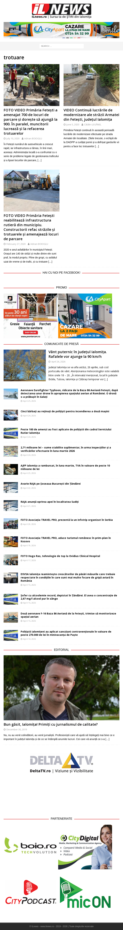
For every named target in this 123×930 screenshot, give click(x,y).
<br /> (61, 794)
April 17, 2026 (29, 560)
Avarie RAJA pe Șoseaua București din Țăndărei (51, 483)
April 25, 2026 (29, 401)
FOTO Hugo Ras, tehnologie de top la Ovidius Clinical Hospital (60, 556)
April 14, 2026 (29, 639)
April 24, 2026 (29, 415)
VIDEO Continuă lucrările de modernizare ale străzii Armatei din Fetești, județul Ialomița (91, 115)
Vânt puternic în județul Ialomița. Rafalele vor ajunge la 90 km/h (77, 354)
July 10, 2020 (12, 138)
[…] (39, 160)
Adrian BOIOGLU (33, 138)
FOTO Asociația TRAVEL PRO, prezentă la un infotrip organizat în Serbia (67, 520)
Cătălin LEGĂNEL (92, 124)
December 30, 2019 (16, 729)
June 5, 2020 (72, 124)
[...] (106, 379)
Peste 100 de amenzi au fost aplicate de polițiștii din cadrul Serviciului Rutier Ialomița (66, 431)
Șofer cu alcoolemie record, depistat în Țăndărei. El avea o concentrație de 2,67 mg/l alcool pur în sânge (69, 597)
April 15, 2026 (29, 584)
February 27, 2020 (15, 244)
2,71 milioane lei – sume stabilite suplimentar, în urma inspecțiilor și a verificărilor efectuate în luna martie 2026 (66, 449)
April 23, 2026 (29, 473)
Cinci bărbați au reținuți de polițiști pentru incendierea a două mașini (65, 411)
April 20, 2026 (29, 524)
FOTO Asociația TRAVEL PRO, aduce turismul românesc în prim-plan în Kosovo (66, 539)
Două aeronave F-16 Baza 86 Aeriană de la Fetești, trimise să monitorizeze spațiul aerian (68, 615)
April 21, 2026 (29, 506)
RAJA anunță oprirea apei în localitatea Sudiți (50, 501)
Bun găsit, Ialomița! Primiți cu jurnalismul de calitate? (51, 724)
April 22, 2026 (29, 488)
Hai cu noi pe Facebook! (61, 272)
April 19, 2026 (29, 545)
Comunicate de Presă (61, 343)
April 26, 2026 (58, 361)
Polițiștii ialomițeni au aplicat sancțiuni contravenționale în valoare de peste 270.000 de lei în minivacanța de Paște (66, 633)
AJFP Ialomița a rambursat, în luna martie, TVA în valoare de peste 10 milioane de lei (65, 467)
